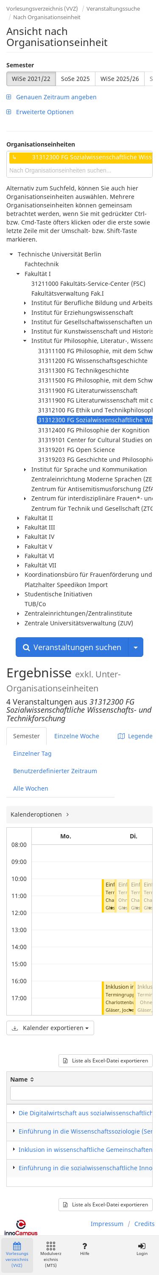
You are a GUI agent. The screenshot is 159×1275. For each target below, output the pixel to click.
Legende (135, 736)
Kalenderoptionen (37, 814)
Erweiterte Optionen (40, 112)
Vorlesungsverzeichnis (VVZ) (42, 8)
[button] (111, 907)
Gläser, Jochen (121, 1010)
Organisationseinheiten (40, 144)
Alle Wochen (30, 788)
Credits (144, 1224)
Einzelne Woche (76, 736)
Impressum (107, 1224)
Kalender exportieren (50, 1028)
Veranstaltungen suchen (72, 647)
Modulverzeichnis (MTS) (50, 1255)
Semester (20, 65)
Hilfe (84, 1249)
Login (141, 1249)
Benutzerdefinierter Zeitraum (55, 771)
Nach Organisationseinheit (47, 17)
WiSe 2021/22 (31, 79)
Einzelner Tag (32, 753)
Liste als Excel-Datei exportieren (105, 1060)
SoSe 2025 (75, 79)
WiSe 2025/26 (119, 79)
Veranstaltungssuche (113, 8)
